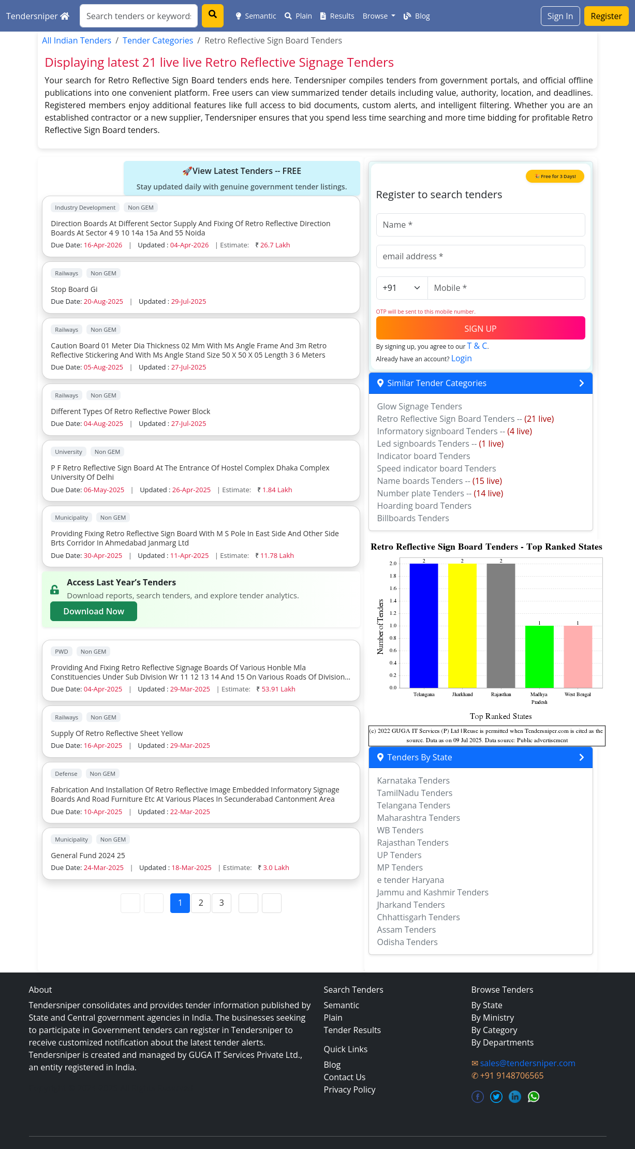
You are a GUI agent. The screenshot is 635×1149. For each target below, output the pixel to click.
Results (337, 16)
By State (487, 1005)
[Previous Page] (154, 903)
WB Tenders (400, 830)
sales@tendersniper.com (527, 1063)
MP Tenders (400, 867)
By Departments (502, 1042)
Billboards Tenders (413, 518)
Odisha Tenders (407, 942)
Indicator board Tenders (423, 456)
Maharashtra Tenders (419, 817)
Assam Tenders (406, 929)
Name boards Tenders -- (439, 481)
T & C (477, 345)
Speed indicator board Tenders (436, 468)
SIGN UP (480, 328)
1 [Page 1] (180, 902)
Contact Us (345, 1077)
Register (606, 16)
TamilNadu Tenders (415, 793)
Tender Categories (158, 40)
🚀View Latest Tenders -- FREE (242, 178)
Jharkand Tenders (411, 904)
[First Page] (130, 903)
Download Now (93, 611)
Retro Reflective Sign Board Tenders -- (465, 418)
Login (461, 358)
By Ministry (492, 1017)
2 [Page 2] (201, 902)
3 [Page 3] (221, 902)
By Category (494, 1030)
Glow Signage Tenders (419, 406)
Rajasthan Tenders (413, 842)
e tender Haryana (411, 880)
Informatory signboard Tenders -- (454, 431)
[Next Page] (248, 903)
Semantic (256, 16)
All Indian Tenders (76, 40)
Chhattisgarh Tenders (418, 917)
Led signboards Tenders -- (440, 443)
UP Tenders (399, 855)
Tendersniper (37, 16)
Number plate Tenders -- (440, 493)
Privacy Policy (350, 1089)
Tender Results (352, 1030)
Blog (417, 16)
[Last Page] (272, 903)
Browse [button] (376, 16)
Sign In (560, 16)
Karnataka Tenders (413, 780)
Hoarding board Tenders (424, 505)
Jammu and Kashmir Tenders (433, 892)
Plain (299, 16)
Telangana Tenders (414, 805)
